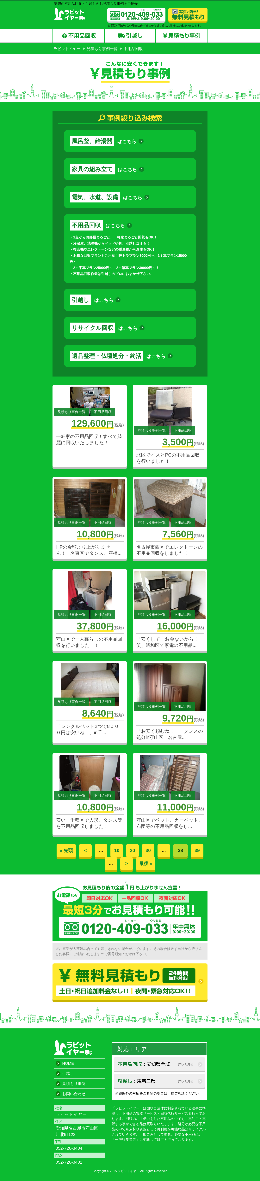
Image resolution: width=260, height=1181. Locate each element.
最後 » (145, 863)
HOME (68, 1063)
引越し (68, 1073)
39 (197, 850)
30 (148, 850)
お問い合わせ (73, 1094)
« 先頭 (66, 850)
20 (132, 850)
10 (116, 850)
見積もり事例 (73, 1083)
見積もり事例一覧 (102, 49)
